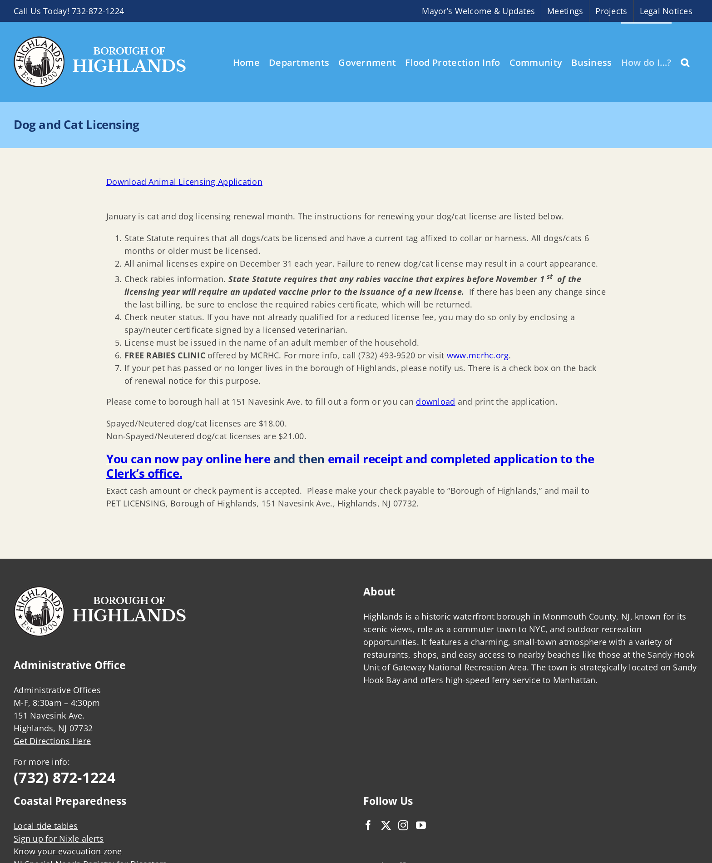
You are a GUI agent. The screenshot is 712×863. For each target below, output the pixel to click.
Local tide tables (46, 825)
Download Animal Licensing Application (184, 181)
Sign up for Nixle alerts (59, 838)
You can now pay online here (188, 459)
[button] (685, 61)
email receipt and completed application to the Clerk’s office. (350, 466)
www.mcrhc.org (478, 355)
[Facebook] (368, 825)
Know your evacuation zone (68, 851)
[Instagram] (403, 825)
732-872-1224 (98, 10)
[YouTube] (421, 825)
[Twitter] (386, 825)
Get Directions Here (52, 740)
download (435, 401)
